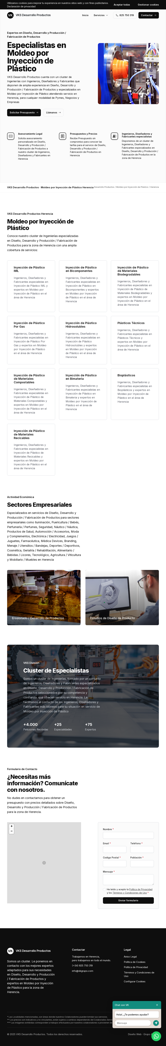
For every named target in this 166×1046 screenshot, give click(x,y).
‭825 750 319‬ (125, 15)
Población (137, 857)
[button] (44, 862)
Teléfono (136, 843)
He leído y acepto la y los (129, 891)
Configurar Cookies (134, 981)
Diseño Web (135, 1034)
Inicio (85, 15)
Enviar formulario (128, 900)
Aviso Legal (130, 956)
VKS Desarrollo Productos (29, 15)
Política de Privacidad (140, 889)
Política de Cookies (134, 961)
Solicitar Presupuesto (24, 112)
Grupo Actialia (151, 1034)
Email (107, 843)
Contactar (148, 15)
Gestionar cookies (148, 4)
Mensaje (109, 871)
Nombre (108, 829)
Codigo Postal (112, 857)
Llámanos (53, 112)
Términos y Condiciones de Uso (130, 892)
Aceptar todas (122, 4)
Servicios (101, 15)
